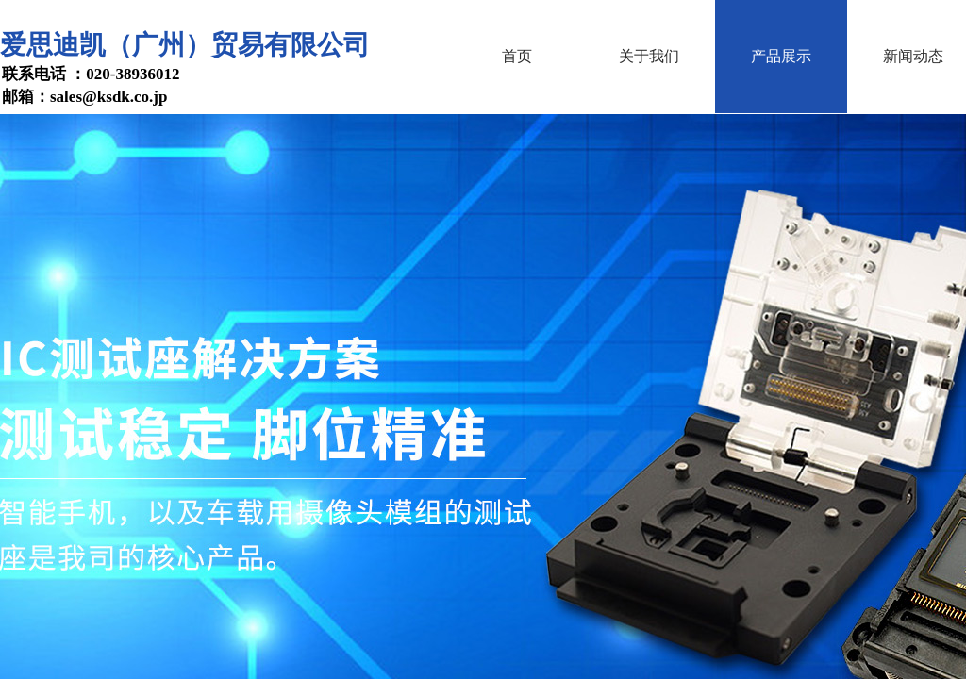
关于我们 (649, 56)
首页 (517, 56)
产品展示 (781, 56)
